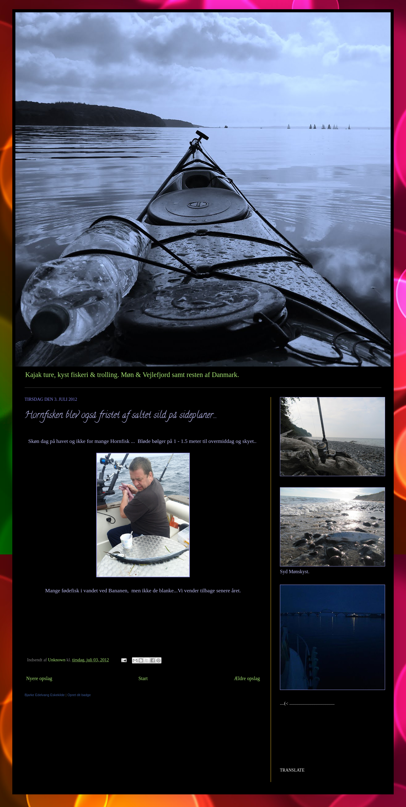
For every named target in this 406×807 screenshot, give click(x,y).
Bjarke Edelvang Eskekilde (45, 695)
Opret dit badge (79, 695)
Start (143, 678)
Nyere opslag (39, 678)
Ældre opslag (247, 678)
